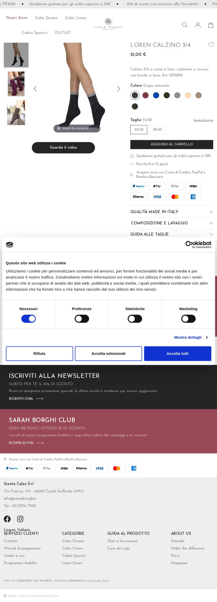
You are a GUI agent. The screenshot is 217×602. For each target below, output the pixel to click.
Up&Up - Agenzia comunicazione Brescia (33, 596)
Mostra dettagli (187, 337)
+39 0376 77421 (23, 506)
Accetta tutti (178, 353)
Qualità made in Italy (154, 212)
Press (175, 556)
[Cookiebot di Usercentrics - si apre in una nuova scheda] (189, 244)
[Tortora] (198, 95)
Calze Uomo (72, 548)
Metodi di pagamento (22, 548)
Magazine (179, 563)
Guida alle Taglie (149, 235)
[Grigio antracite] (134, 95)
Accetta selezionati (108, 353)
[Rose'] (187, 95)
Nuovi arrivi (16, 18)
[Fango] (166, 95)
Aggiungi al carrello (172, 144)
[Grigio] (177, 95)
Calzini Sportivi (74, 556)
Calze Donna (73, 541)
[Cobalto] (156, 95)
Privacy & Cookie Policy (96, 581)
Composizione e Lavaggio (159, 223)
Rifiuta (39, 353)
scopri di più (21, 443)
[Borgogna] (145, 95)
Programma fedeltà (20, 563)
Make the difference (187, 548)
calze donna (46, 18)
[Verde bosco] (134, 106)
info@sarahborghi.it (20, 499)
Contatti (10, 541)
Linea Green (72, 563)
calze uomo (76, 18)
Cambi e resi (14, 556)
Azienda (177, 541)
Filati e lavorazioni (122, 541)
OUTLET (63, 33)
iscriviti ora (21, 399)
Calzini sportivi (34, 33)
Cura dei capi (118, 548)
